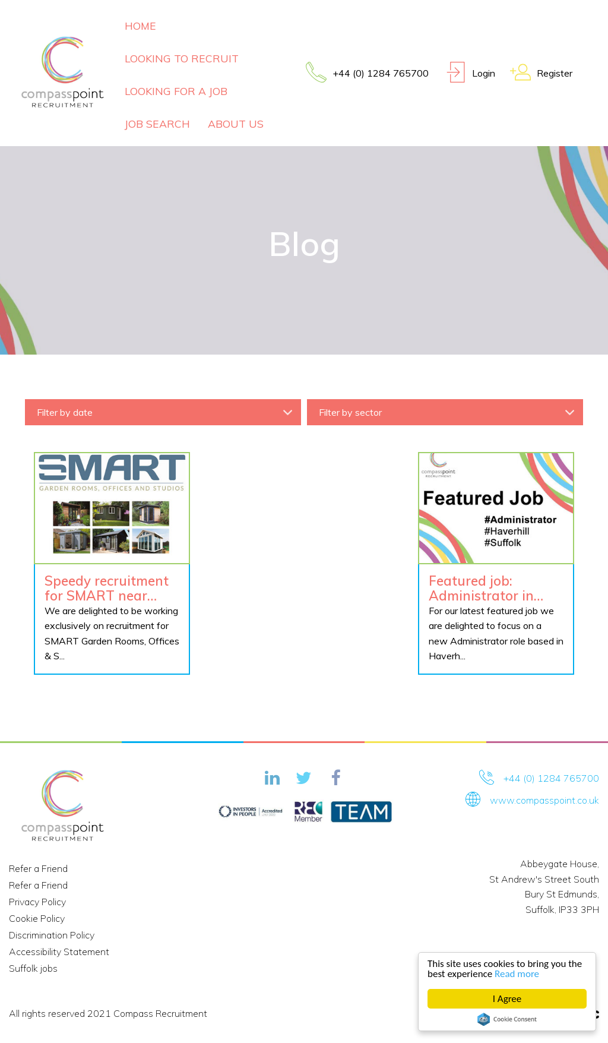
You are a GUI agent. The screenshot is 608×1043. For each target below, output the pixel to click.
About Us (236, 123)
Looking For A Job (176, 90)
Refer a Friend (38, 868)
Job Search (157, 123)
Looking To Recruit (182, 58)
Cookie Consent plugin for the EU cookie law (507, 1019)
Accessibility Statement (59, 951)
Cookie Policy (37, 918)
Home (140, 25)
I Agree (507, 999)
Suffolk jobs (33, 968)
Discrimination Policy (51, 935)
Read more (517, 974)
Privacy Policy (37, 902)
